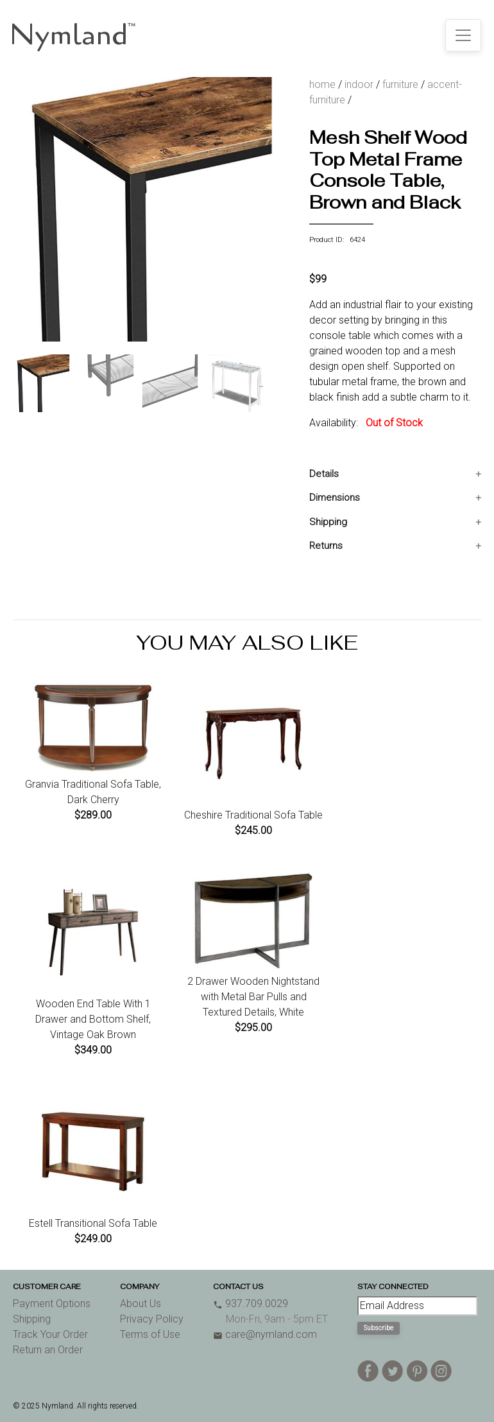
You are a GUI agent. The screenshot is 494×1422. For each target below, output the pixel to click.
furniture (400, 84)
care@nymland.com (265, 1334)
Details (324, 474)
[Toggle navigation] (463, 35)
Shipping (328, 522)
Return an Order (48, 1350)
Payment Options (51, 1303)
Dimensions (334, 497)
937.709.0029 (250, 1303)
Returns (326, 545)
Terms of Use (150, 1334)
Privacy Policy (151, 1319)
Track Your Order (50, 1334)
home (322, 84)
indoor (359, 84)
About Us (140, 1303)
